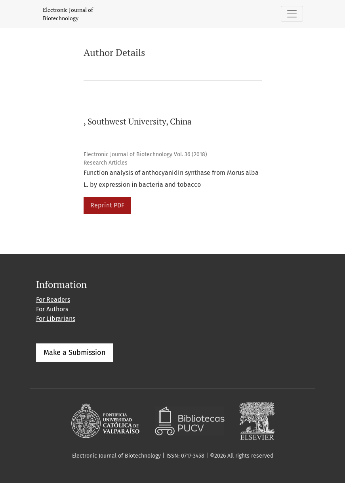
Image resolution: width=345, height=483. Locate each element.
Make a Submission (75, 352)
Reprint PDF (107, 205)
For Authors (52, 309)
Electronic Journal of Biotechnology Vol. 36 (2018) (145, 154)
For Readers (53, 299)
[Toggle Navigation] (292, 14)
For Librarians (55, 318)
